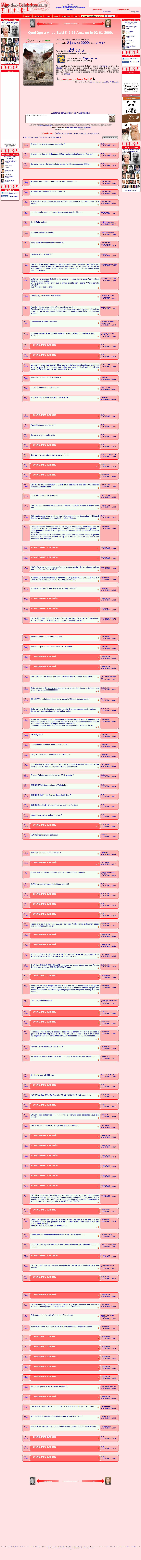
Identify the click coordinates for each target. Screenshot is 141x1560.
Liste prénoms (122, 1557)
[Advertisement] (115, 3)
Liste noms (115, 1557)
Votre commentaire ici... (70, 119)
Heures (72, 1558)
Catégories (136, 1557)
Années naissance (95, 1557)
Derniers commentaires (30, 1557)
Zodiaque (128, 1557)
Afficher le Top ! (10, 63)
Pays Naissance (50, 1558)
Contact (76, 1558)
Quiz (79, 1557)
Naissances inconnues (48, 1557)
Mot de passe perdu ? (107, 12)
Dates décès (109, 1557)
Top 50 (12, 1557)
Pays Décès (57, 1558)
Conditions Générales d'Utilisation (79, 137)
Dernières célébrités (19, 1557)
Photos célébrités (73, 1557)
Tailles (132, 1557)
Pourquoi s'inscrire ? (135, 12)
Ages (82, 1557)
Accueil (3, 1557)
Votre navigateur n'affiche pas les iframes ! (38, 99)
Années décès (103, 1557)
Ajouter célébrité (57, 1557)
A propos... (8, 1557)
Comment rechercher (65, 1558)
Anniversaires (87, 1557)
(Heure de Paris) (10, 146)
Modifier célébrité (65, 1557)
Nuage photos (39, 1557)
